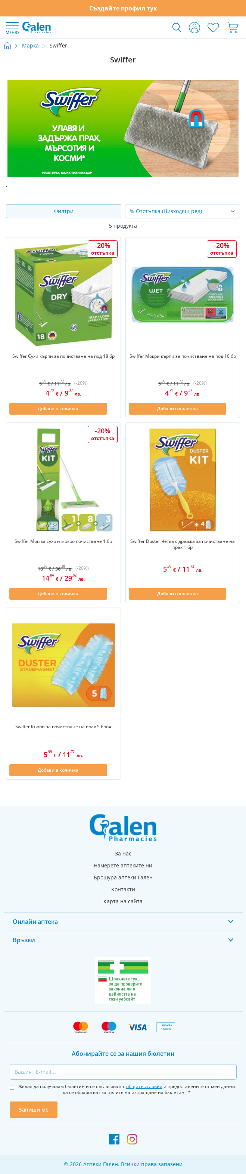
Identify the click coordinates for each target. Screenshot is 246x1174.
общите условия (144, 1086)
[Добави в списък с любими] (113, 408)
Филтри (64, 211)
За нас (123, 853)
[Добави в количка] (58, 409)
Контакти (123, 889)
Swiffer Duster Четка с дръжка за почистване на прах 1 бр (182, 544)
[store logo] (36, 27)
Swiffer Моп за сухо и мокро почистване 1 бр (63, 541)
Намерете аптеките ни (123, 865)
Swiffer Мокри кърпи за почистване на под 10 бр (183, 356)
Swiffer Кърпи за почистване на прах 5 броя (63, 727)
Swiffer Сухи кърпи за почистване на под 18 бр (63, 356)
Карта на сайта (123, 901)
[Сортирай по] (182, 211)
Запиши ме (34, 1109)
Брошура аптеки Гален (123, 877)
